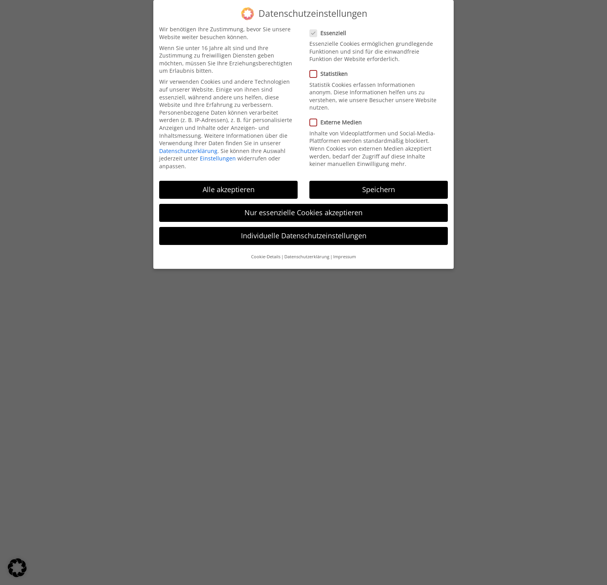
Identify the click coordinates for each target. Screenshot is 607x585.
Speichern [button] (378, 182)
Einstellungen (218, 152)
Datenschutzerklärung (188, 144)
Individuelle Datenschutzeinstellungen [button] (303, 229)
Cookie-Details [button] (265, 250)
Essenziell (327, 26)
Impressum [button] (344, 250)
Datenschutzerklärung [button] (306, 250)
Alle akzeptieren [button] (229, 182)
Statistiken (328, 67)
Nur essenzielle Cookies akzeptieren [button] (303, 206)
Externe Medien (335, 116)
